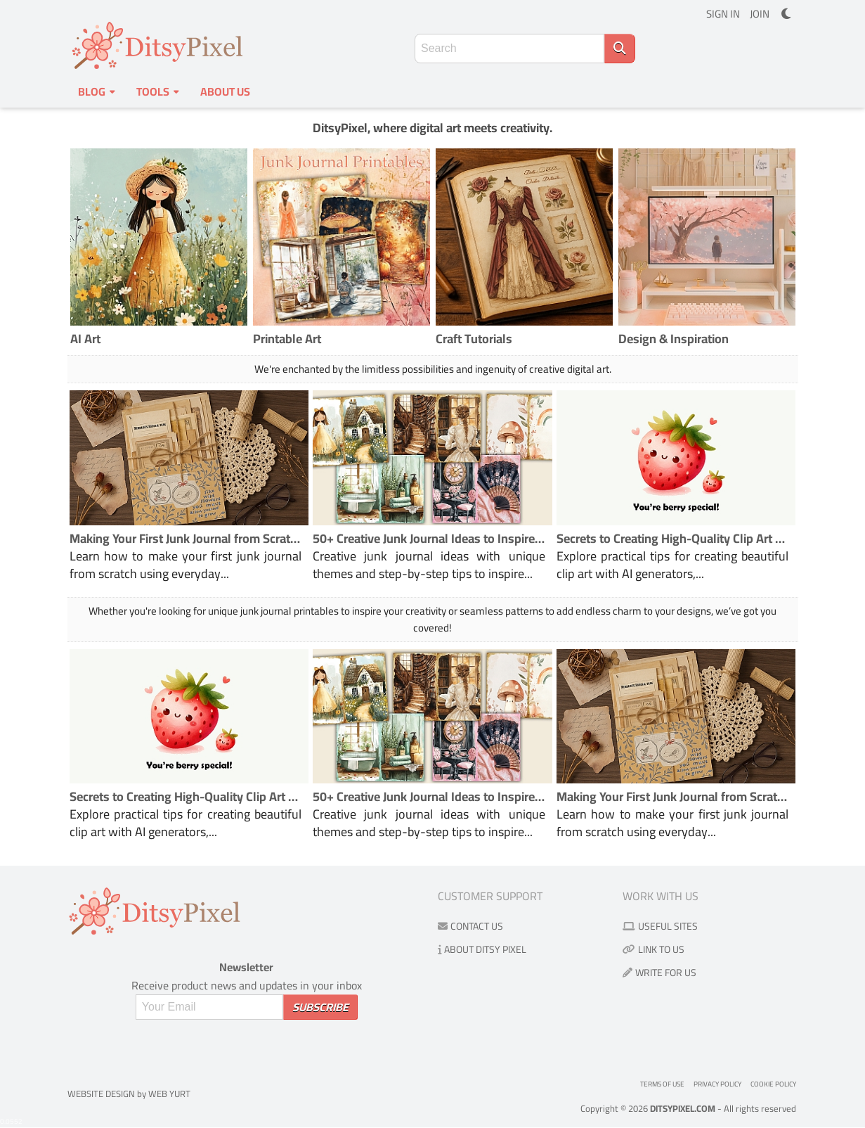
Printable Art (287, 338)
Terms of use (662, 1084)
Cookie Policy (773, 1084)
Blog (96, 91)
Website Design (101, 1093)
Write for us (659, 972)
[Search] (619, 48)
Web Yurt (169, 1093)
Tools (157, 91)
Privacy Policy (717, 1084)
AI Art (85, 338)
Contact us (470, 926)
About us (225, 91)
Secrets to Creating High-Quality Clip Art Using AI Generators (673, 538)
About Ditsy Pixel (482, 949)
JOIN (759, 14)
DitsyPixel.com (682, 1108)
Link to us (653, 949)
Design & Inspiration (673, 338)
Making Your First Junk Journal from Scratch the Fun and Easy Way (186, 538)
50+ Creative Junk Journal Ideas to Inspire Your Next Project (429, 538)
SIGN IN (723, 14)
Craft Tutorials (474, 338)
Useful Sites (660, 926)
